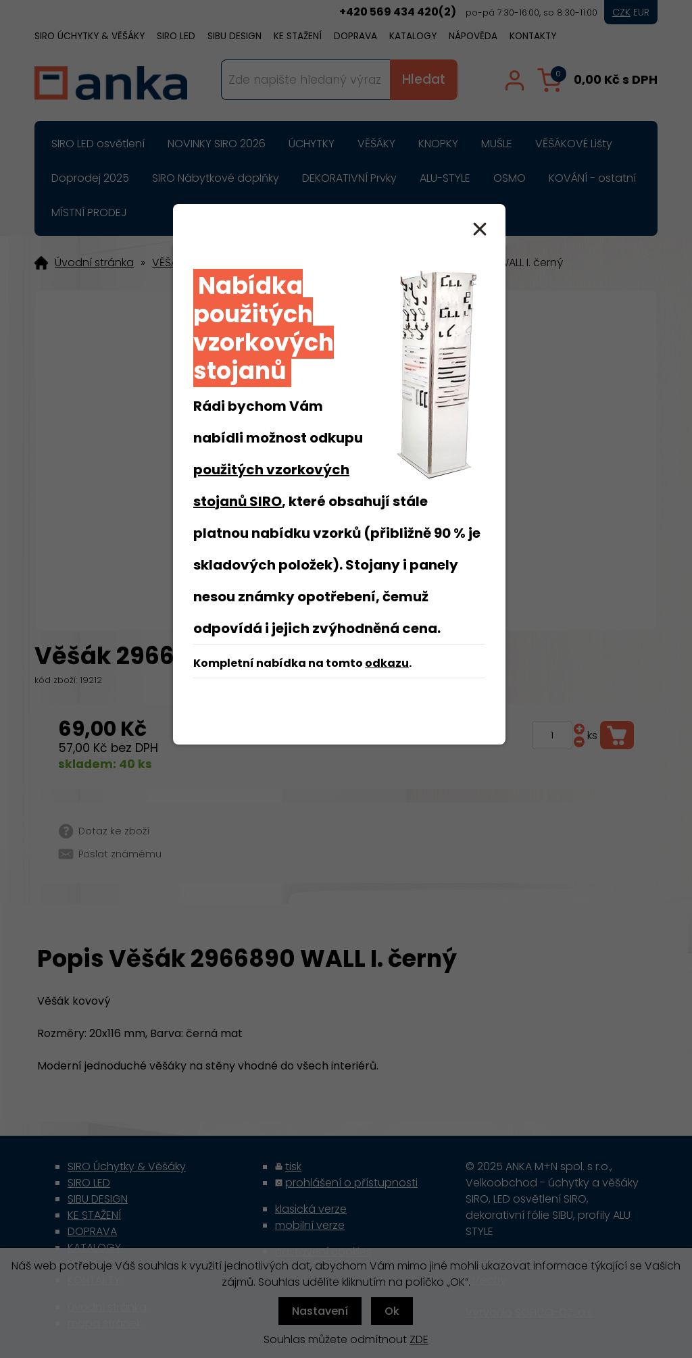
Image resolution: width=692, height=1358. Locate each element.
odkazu (387, 663)
